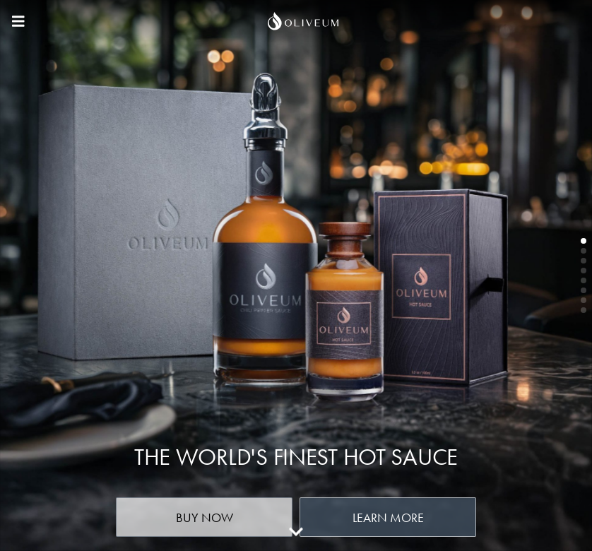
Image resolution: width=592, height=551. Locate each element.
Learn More (388, 517)
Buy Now (204, 517)
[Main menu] (18, 21)
